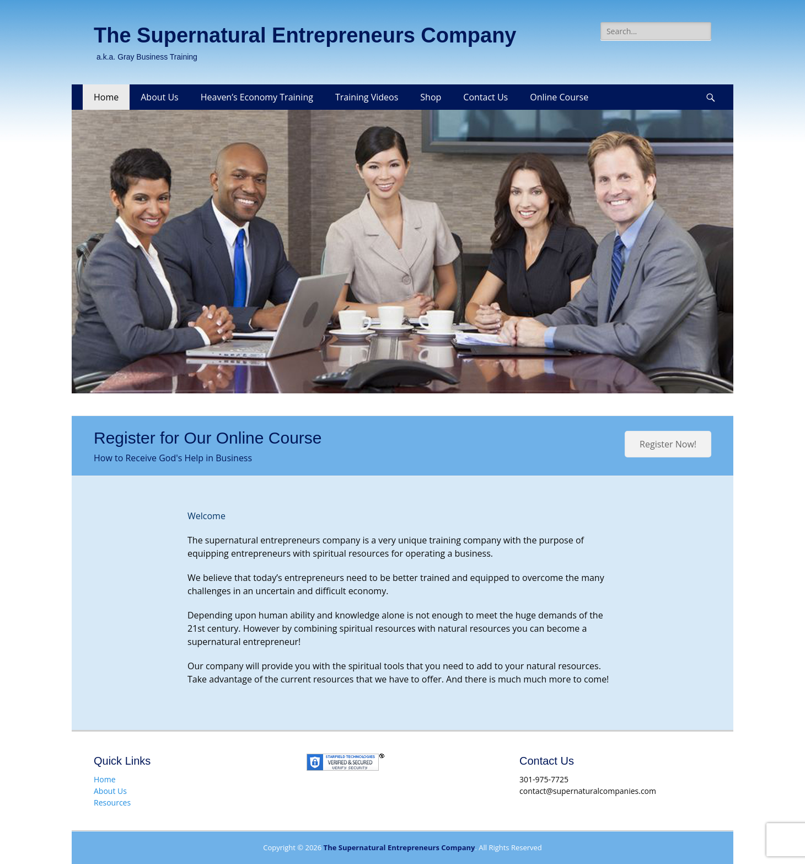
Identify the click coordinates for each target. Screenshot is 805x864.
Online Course (559, 97)
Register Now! (668, 444)
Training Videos (366, 97)
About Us (160, 97)
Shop (430, 97)
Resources (112, 802)
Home (106, 97)
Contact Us (485, 97)
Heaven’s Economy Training (257, 97)
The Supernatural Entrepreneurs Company (305, 35)
